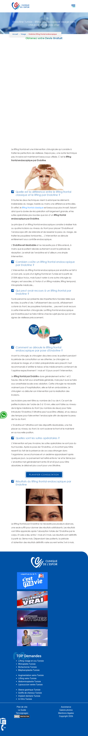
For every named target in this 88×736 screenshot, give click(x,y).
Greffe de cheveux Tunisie (30, 693)
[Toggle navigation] (73, 6)
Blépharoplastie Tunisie (29, 670)
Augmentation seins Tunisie (31, 675)
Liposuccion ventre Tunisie (30, 684)
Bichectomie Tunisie (27, 667)
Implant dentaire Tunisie (29, 696)
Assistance (66, 707)
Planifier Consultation (44, 474)
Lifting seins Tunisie (27, 678)
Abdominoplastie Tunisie (29, 681)
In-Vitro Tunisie (25, 699)
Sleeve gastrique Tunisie (29, 690)
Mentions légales (66, 713)
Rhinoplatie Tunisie (27, 664)
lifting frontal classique (32, 207)
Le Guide (22, 710)
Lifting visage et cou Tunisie (31, 661)
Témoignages (22, 713)
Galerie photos (66, 710)
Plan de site (22, 707)
